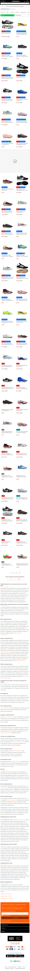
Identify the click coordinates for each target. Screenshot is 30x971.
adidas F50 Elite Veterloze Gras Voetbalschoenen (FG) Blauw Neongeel (7, 78)
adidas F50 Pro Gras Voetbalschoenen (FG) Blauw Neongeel (21, 476)
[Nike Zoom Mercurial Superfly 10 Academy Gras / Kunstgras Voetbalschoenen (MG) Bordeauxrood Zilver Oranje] (8, 291)
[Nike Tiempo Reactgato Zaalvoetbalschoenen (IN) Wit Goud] (8, 335)
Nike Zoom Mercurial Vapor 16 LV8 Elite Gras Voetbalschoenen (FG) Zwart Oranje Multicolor (8, 410)
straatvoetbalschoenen (17, 750)
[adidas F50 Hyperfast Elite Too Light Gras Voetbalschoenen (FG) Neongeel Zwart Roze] (22, 313)
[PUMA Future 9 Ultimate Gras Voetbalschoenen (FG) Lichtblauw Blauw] (8, 357)
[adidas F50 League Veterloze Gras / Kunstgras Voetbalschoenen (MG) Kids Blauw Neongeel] (22, 247)
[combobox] (15, 3)
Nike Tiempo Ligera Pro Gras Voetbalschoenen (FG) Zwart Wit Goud (8, 388)
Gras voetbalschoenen (5, 708)
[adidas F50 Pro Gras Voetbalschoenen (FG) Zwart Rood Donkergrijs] (22, 534)
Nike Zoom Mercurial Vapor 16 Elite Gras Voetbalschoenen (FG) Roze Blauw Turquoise (22, 410)
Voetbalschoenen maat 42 (6, 893)
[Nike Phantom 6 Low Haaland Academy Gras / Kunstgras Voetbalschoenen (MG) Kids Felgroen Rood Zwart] (8, 556)
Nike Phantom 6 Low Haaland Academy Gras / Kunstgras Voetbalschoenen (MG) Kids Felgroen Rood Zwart (7, 564)
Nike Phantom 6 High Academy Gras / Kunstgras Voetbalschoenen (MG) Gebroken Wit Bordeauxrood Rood (7, 256)
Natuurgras (23, 12)
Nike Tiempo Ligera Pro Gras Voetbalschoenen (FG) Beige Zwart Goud (22, 564)
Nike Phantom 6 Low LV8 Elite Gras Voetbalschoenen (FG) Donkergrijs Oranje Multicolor (7, 234)
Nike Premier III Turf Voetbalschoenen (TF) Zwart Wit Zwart (22, 189)
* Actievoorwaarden (6, 920)
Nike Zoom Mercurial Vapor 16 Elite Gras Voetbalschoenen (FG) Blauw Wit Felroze (22, 100)
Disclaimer (19, 967)
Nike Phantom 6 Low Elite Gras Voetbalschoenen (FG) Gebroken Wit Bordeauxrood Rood (22, 344)
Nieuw (2, 12)
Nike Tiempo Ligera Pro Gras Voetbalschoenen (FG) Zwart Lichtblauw (8, 498)
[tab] (15, 924)
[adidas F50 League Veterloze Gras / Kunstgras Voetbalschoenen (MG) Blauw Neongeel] (8, 47)
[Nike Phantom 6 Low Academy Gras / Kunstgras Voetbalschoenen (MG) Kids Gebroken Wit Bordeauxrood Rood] (8, 468)
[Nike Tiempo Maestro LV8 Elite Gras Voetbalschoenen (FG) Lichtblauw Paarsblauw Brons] (22, 490)
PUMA (17, 12)
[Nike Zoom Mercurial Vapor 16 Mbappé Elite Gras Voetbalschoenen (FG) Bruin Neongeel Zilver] (22, 135)
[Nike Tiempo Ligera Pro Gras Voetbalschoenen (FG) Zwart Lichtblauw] (8, 490)
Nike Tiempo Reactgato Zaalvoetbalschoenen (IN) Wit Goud (7, 344)
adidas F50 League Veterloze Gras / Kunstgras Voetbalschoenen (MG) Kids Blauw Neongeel (22, 256)
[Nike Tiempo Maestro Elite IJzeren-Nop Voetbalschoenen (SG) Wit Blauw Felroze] (22, 357)
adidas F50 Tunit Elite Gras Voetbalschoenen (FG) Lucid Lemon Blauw (7, 322)
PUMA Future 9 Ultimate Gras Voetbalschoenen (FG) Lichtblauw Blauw (7, 366)
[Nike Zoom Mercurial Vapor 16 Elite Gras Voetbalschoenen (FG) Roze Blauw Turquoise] (22, 402)
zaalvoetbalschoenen (15, 761)
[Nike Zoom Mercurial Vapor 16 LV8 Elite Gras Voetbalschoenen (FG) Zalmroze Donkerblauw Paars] (8, 135)
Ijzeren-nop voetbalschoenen (18, 741)
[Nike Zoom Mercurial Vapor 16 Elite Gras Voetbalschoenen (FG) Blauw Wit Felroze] (22, 91)
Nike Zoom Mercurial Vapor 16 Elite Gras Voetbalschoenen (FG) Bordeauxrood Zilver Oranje (7, 189)
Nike (7, 12)
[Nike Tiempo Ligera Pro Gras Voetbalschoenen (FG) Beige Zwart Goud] (22, 555)
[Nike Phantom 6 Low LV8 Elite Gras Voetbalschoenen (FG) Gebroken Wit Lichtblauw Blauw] (22, 113)
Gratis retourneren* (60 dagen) (14, 6)
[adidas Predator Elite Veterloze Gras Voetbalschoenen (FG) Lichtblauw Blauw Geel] (22, 203)
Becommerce (15, 961)
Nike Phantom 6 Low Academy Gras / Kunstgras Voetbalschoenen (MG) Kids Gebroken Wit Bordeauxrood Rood (7, 476)
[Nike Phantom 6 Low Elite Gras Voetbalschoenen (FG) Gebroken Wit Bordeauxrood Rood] (22, 335)
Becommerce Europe (11, 961)
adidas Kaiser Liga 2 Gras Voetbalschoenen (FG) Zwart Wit (8, 100)
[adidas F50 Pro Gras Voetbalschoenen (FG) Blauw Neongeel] (22, 467)
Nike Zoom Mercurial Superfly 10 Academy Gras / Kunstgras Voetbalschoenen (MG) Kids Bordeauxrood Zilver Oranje (7, 454)
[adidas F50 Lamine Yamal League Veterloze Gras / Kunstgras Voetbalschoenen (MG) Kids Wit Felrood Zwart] (8, 424)
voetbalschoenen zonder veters (19, 819)
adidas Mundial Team (20, 77)
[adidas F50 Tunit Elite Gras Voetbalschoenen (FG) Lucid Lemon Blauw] (8, 313)
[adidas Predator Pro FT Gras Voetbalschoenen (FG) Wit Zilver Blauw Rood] (8, 269)
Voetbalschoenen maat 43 (6, 896)
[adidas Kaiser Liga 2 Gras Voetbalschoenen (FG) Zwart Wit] (8, 91)
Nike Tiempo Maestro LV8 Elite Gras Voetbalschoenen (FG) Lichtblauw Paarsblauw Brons (22, 498)
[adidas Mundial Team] (22, 69)
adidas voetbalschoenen (5, 652)
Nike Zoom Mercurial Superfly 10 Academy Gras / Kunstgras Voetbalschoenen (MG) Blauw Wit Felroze (22, 388)
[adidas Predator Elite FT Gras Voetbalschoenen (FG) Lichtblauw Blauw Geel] (8, 113)
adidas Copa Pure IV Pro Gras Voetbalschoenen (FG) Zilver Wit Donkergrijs (22, 454)
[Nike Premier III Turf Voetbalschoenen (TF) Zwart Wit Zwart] (22, 181)
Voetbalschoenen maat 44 (6, 898)
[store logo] (15, 1)
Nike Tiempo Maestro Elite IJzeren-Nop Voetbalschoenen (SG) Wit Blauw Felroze (21, 366)
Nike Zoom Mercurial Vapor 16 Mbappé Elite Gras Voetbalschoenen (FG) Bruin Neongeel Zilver (22, 144)
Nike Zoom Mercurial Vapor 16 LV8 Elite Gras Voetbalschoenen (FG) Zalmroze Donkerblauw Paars (7, 144)
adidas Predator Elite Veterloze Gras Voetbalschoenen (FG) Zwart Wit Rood (8, 542)
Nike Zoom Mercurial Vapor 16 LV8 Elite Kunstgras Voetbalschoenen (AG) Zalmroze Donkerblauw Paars (22, 432)
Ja (10, 579)
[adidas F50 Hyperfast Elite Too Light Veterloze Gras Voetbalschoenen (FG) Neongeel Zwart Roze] (22, 25)
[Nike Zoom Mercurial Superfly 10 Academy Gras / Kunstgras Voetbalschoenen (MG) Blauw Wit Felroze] (22, 379)
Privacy (24, 967)
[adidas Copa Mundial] (8, 25)
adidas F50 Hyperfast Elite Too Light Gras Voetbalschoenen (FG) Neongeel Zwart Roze (21, 322)
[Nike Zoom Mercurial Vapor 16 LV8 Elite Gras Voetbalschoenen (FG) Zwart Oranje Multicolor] (8, 401)
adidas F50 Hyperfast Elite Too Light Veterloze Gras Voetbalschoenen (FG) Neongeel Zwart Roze (21, 34)
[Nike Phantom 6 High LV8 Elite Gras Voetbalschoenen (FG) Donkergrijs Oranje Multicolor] (22, 512)
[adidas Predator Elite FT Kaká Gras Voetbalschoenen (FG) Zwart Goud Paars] (22, 47)
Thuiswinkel (19, 961)
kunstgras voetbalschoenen (8, 717)
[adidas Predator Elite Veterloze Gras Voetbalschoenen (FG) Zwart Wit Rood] (8, 534)
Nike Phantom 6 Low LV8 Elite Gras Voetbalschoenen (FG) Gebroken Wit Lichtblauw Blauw (22, 122)
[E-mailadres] (15, 913)
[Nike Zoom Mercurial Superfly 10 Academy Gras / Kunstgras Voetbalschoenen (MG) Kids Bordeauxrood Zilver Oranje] (8, 446)
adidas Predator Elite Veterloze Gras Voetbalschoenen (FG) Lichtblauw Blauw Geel (21, 212)
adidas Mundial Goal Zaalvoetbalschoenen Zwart (22, 278)
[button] (25, 1)
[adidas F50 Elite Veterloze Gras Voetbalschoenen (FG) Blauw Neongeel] (8, 69)
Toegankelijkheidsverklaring (20, 968)
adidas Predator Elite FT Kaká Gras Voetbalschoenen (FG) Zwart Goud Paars (22, 56)
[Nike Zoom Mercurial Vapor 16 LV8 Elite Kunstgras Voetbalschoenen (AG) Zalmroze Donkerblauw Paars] (22, 424)
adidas (12, 12)
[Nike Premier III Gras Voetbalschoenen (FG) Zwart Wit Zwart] (8, 512)
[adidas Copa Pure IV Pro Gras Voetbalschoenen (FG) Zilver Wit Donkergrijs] (22, 446)
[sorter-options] (22, 15)
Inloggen (27, 1)
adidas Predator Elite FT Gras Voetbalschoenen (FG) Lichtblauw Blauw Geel (7, 122)
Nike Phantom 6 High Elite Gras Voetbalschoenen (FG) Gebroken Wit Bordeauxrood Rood (7, 212)
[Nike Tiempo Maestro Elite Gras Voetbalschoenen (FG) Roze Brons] (22, 291)
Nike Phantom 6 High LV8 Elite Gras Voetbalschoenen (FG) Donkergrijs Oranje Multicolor (22, 520)
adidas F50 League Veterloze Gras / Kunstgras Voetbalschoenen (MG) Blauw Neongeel (7, 56)
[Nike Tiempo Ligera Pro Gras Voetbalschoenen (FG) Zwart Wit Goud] (8, 379)
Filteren (7, 15)
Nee (19, 579)
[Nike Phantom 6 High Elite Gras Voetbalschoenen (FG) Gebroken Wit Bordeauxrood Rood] (8, 203)
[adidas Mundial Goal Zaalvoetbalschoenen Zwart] (22, 269)
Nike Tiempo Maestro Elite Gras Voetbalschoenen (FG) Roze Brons (22, 300)
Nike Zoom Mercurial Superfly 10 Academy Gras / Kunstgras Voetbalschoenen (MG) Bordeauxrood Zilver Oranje (7, 300)
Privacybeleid (5, 915)
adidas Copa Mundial (6, 33)
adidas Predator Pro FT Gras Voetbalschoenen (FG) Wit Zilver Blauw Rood (7, 278)
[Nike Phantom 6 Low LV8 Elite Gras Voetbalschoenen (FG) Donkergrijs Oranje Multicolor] (8, 225)
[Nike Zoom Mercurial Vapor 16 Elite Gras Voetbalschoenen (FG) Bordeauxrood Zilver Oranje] (8, 181)
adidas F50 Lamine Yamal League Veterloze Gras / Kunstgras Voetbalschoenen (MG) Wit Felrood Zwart (22, 234)
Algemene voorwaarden (9, 968)
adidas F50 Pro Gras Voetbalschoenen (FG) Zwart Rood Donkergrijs (22, 542)
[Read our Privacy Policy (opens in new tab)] (9, 915)
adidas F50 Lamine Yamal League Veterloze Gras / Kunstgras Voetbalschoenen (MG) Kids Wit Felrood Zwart (7, 432)
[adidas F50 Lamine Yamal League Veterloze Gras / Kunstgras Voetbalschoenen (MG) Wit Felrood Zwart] (22, 225)
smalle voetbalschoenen (11, 800)
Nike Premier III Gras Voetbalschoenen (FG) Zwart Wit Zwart (8, 520)
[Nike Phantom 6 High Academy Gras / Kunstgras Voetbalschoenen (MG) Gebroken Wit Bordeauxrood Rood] (8, 247)
